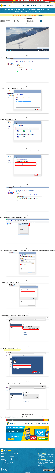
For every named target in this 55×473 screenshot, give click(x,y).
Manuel (11, 462)
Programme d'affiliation (5, 463)
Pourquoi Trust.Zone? (25, 5)
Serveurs (47, 5)
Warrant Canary (4, 462)
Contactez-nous (13, 454)
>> (40, 0)
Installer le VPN (36, 5)
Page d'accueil (3, 453)
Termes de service (4, 458)
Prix (31, 5)
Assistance (52, 5)
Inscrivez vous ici (41, 15)
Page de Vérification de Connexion (17, 417)
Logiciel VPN (3, 454)
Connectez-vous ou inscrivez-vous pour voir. (13, 349)
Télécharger (42, 5)
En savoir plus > (39, 465)
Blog (11, 458)
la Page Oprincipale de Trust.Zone (8, 416)
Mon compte (52, 2)
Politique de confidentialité (3, 460)
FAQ (11, 459)
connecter (28, 15)
